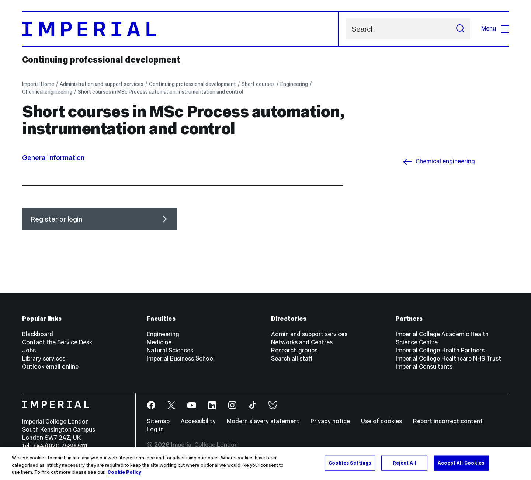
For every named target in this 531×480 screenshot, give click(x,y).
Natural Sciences (170, 350)
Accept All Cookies (461, 463)
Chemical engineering (47, 91)
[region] (265, 463)
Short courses (258, 84)
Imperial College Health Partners (440, 350)
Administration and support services (101, 84)
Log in (155, 429)
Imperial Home (38, 84)
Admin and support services (309, 334)
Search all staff (292, 358)
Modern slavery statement (263, 421)
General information (53, 157)
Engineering (294, 84)
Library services (43, 358)
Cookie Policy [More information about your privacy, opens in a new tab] (124, 472)
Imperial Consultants (424, 367)
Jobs (29, 350)
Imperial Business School (181, 358)
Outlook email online (50, 367)
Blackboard (37, 334)
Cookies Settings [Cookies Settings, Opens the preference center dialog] (350, 463)
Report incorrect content (448, 421)
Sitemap (158, 421)
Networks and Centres (302, 342)
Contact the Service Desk (57, 342)
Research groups (294, 350)
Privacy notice (330, 421)
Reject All (404, 463)
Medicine (159, 342)
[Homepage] (180, 29)
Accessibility (198, 421)
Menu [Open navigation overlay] (495, 28)
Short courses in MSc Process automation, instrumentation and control (160, 91)
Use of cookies (381, 421)
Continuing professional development (101, 60)
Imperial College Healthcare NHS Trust (448, 358)
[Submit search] (460, 28)
